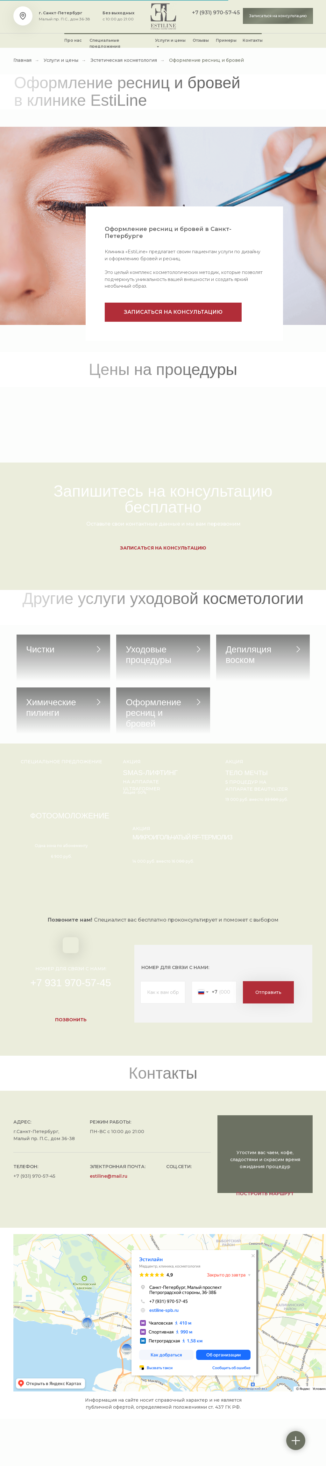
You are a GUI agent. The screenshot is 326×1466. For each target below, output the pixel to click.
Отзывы (201, 40)
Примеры (226, 40)
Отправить (268, 1039)
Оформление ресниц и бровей (206, 60)
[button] (278, 16)
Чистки (40, 649)
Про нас (73, 40)
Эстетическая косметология (123, 60)
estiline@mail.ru (108, 1223)
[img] (163, 16)
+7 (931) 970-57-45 (216, 13)
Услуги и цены (61, 60)
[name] (162, 1039)
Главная (22, 60)
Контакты (253, 40)
